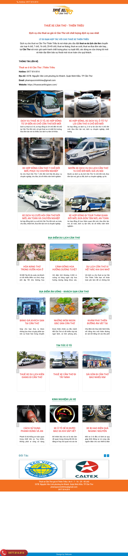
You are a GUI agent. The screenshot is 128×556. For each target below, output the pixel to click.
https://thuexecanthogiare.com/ (42, 84)
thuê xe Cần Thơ (38, 43)
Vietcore (68, 554)
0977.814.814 (16, 553)
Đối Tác (64, 455)
